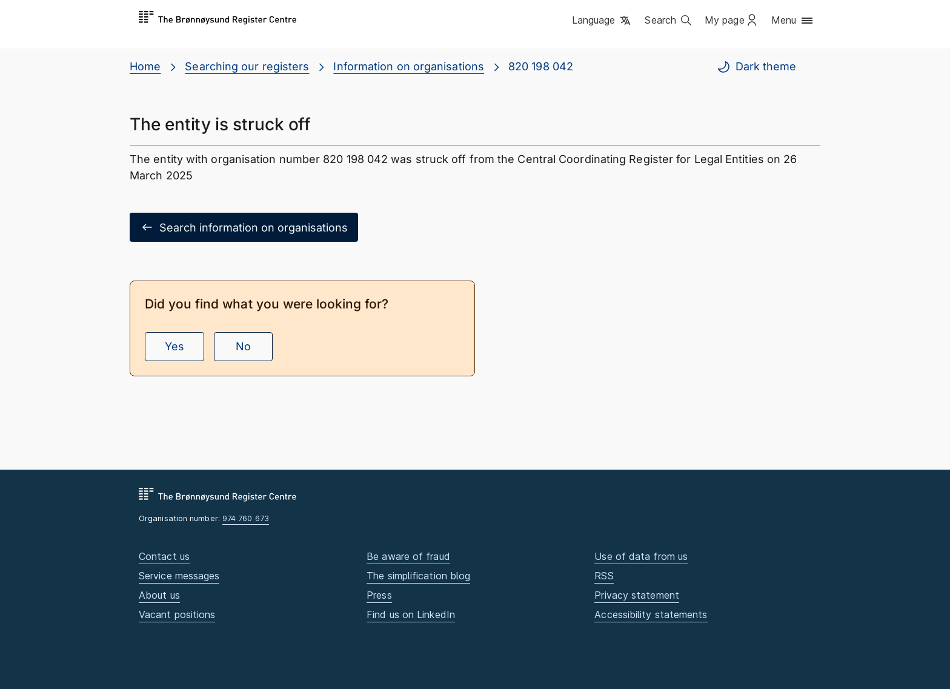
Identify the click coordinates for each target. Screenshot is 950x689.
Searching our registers (247, 66)
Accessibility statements (650, 614)
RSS (603, 576)
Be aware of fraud (408, 556)
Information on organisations (408, 66)
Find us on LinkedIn (411, 614)
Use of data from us (641, 556)
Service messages (179, 576)
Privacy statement (636, 595)
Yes (174, 346)
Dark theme (756, 66)
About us (159, 595)
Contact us (164, 556)
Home (145, 66)
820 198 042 (540, 66)
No (243, 346)
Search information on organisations (244, 227)
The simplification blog (418, 576)
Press (379, 595)
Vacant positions (177, 614)
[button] (602, 21)
